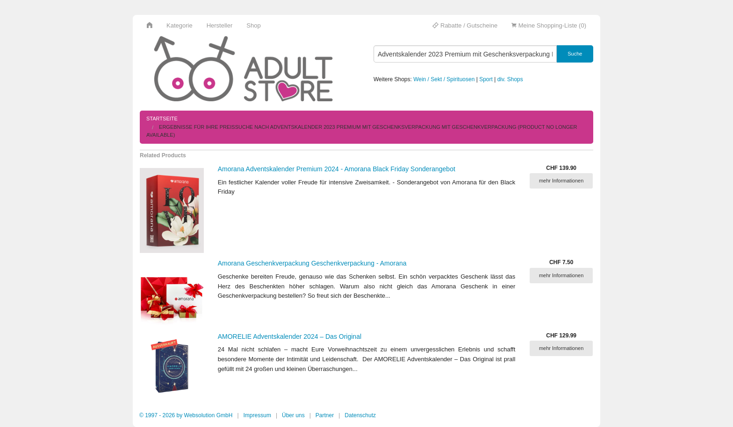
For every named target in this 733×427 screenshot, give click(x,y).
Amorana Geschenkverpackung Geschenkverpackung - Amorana (312, 263)
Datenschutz (360, 415)
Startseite (162, 118)
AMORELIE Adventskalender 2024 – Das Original (289, 336)
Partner (325, 415)
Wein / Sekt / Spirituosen (443, 79)
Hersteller (220, 25)
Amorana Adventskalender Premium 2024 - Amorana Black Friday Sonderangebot (336, 169)
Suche (575, 53)
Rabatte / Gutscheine (464, 25)
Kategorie (179, 25)
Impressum (257, 415)
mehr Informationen (561, 180)
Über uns (293, 415)
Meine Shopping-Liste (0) (548, 25)
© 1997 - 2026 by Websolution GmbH (185, 415)
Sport (486, 79)
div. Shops (510, 79)
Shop (253, 25)
